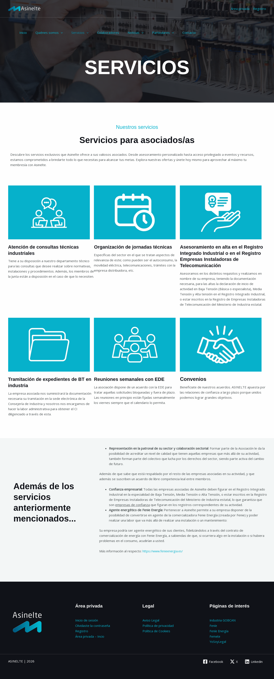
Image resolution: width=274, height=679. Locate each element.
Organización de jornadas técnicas (136, 247)
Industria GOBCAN (223, 620)
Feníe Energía (220, 630)
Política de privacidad (158, 625)
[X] (233, 660)
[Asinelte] (24, 8)
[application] (57, 32)
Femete (215, 635)
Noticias (126, 32)
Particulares (151, 32)
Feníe (213, 625)
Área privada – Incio (89, 635)
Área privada (240, 8)
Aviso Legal (150, 620)
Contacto (175, 32)
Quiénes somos (46, 32)
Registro (259, 8)
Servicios (74, 32)
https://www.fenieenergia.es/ (164, 551)
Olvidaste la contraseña (92, 625)
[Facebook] (212, 660)
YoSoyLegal (218, 641)
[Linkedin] (253, 660)
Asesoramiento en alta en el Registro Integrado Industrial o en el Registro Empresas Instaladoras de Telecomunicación (222, 256)
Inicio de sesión (86, 620)
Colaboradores (101, 32)
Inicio (22, 32)
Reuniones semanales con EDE (132, 379)
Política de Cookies (156, 630)
